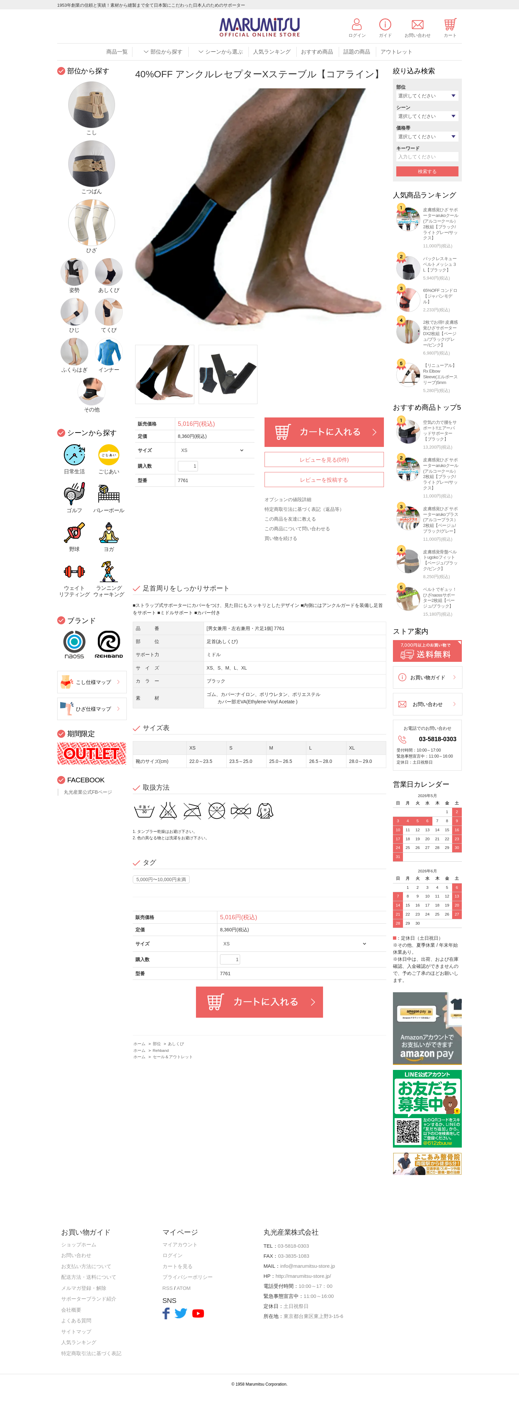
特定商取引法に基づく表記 (91, 1353)
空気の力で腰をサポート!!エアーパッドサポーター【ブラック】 (439, 431)
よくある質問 (76, 1320)
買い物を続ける (281, 538)
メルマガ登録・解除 (83, 1288)
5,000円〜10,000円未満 (161, 879)
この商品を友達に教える (290, 519)
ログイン (357, 35)
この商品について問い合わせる (297, 528)
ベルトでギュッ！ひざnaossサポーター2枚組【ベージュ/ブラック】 (439, 598)
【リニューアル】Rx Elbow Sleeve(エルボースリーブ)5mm (440, 374)
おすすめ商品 (317, 52)
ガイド (385, 35)
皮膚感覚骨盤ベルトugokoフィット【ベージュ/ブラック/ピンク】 (440, 560)
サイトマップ (76, 1331)
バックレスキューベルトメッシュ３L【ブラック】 (439, 264)
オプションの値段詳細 (288, 499)
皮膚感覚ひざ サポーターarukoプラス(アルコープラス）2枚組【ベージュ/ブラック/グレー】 (440, 520)
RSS (168, 1288)
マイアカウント (180, 1244)
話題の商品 (356, 52)
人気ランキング (272, 52)
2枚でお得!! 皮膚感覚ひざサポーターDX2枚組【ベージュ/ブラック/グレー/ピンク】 (440, 333)
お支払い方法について (86, 1266)
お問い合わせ (418, 35)
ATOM (184, 1288)
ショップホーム (78, 1244)
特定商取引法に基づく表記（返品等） (304, 509)
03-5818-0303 (437, 739)
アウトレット (397, 52)
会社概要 (71, 1310)
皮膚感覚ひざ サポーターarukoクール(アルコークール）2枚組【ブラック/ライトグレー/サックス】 (440, 223)
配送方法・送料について (88, 1277)
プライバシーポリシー (188, 1277)
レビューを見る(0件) (324, 460)
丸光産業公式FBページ (88, 792)
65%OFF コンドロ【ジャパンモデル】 (440, 296)
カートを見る (178, 1266)
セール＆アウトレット (173, 1057)
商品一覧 (117, 52)
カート (450, 35)
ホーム (139, 1043)
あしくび (176, 1043)
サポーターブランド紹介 (88, 1299)
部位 (157, 1043)
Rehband (161, 1050)
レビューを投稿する (324, 480)
